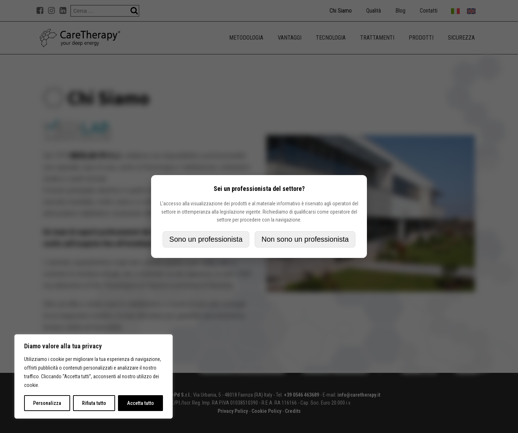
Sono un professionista (205, 239)
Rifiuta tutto (94, 403)
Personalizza (47, 403)
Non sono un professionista (305, 239)
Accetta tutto (140, 403)
